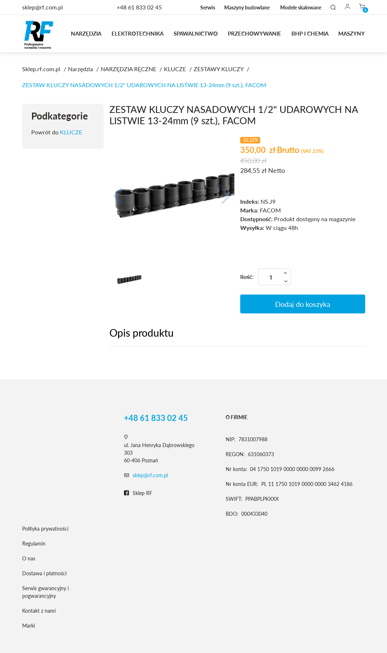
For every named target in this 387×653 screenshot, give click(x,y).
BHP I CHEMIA (309, 33)
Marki (28, 625)
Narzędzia (86, 33)
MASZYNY (351, 33)
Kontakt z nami (39, 611)
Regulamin (33, 543)
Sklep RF (138, 493)
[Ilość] (274, 276)
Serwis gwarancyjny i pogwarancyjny (45, 592)
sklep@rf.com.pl (150, 475)
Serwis (207, 7)
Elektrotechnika (138, 33)
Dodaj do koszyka (302, 304)
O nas (28, 558)
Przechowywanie (254, 33)
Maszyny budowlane (247, 7)
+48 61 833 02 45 (139, 7)
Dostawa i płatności (44, 573)
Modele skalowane (300, 7)
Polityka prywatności (45, 529)
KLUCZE (71, 132)
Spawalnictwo (196, 33)
